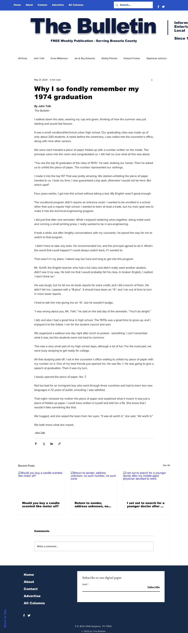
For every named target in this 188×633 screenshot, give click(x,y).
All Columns (34, 603)
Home (29, 574)
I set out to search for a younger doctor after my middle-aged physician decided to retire (146, 504)
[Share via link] (59, 443)
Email (84, 584)
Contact (31, 589)
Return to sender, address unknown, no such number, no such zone (92, 504)
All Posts (22, 58)
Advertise (32, 596)
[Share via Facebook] (35, 443)
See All (166, 465)
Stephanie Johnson (156, 58)
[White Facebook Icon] (158, 7)
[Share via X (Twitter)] (43, 443)
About (29, 582)
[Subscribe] (152, 587)
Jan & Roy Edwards (84, 58)
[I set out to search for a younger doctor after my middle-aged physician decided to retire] (146, 484)
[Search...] (133, 5)
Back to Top (5, 618)
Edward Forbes (132, 58)
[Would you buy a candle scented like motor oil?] (41, 484)
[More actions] (152, 80)
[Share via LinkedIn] (51, 443)
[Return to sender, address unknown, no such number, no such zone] (94, 484)
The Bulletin (93, 26)
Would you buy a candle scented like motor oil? (41, 504)
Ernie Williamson (59, 58)
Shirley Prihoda (109, 58)
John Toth (39, 58)
